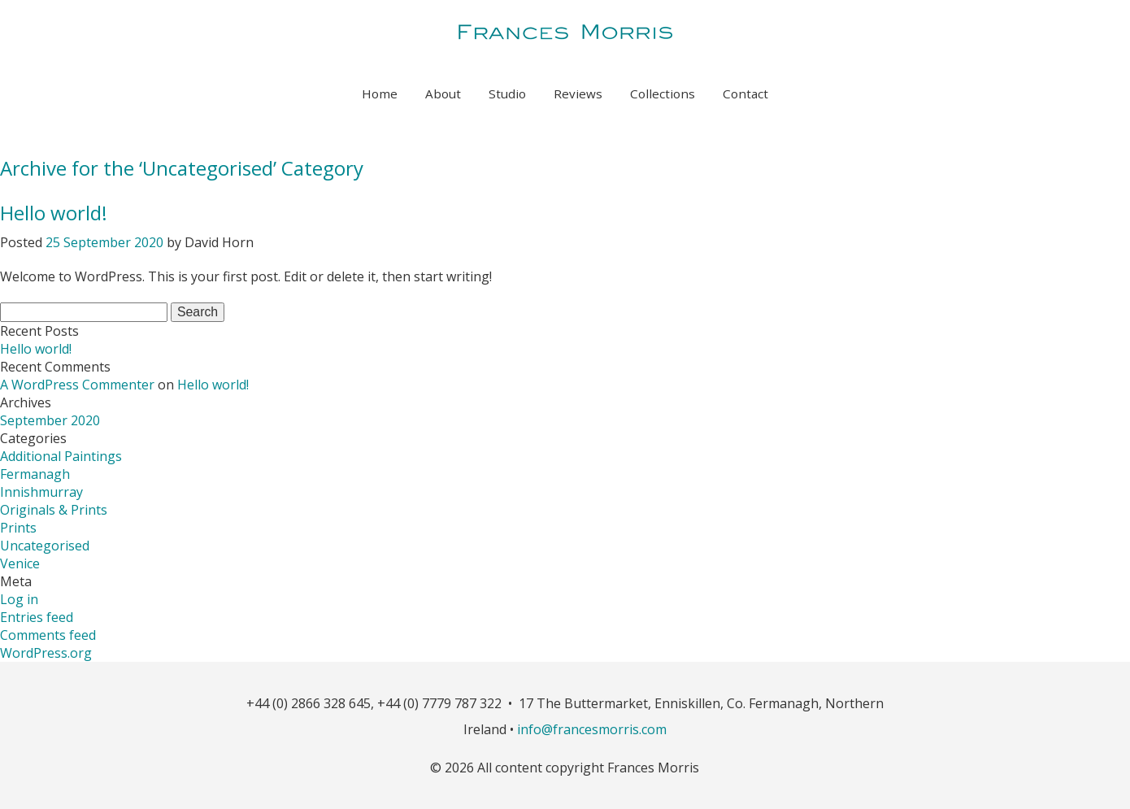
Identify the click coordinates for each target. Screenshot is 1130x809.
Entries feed (36, 617)
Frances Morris (565, 34)
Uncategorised (44, 546)
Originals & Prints (53, 510)
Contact (745, 93)
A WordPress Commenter (77, 385)
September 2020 (50, 420)
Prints (18, 528)
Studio (507, 93)
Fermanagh (35, 474)
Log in (19, 599)
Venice (20, 563)
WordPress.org (46, 653)
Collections (662, 93)
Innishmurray (41, 492)
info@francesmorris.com (592, 729)
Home (380, 93)
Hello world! (53, 212)
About (443, 93)
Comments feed (48, 635)
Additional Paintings (61, 456)
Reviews (578, 93)
